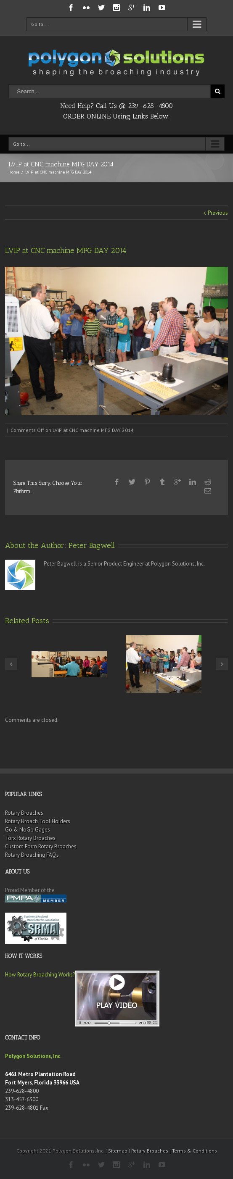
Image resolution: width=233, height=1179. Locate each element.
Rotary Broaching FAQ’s (32, 854)
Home (13, 172)
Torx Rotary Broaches (30, 838)
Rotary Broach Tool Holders (37, 821)
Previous (218, 212)
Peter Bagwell (92, 545)
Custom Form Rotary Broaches (41, 846)
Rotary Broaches (24, 812)
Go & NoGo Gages (27, 829)
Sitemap (117, 1150)
